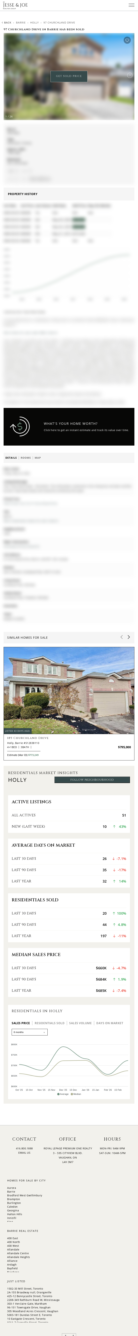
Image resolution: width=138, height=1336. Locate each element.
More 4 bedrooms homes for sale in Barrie (31, 520)
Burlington (14, 1203)
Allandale (13, 1249)
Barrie (21, 22)
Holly (34, 22)
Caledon (12, 1206)
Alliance (12, 1260)
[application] (66, 273)
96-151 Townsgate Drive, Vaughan (29, 1307)
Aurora (11, 1188)
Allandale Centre (18, 1253)
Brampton (13, 1199)
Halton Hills (14, 1214)
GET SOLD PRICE (69, 76)
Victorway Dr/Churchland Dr (22, 546)
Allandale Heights (18, 1257)
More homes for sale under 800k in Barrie (31, 332)
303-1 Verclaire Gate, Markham (27, 1303)
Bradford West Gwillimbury (24, 1195)
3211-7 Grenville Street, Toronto (27, 1322)
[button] (130, 75)
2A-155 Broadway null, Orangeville (29, 1292)
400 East (12, 1238)
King (10, 1221)
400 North (13, 1242)
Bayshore (13, 1272)
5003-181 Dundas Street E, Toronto (29, 1315)
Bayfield (12, 1268)
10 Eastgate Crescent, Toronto (26, 1318)
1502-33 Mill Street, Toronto (25, 1288)
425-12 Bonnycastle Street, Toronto (29, 1296)
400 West (13, 1245)
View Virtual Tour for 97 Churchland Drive (31, 503)
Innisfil (11, 1218)
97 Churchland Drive (59, 22)
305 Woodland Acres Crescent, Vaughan (32, 1311)
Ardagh (12, 1264)
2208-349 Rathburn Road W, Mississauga (33, 1300)
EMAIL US (24, 1152)
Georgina (13, 1210)
